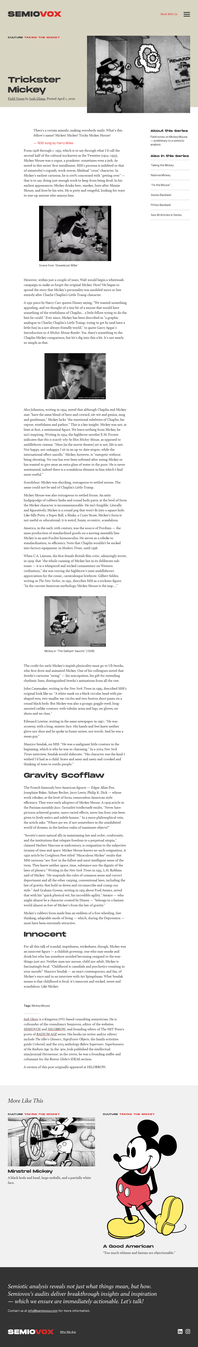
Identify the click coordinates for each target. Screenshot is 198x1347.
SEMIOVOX (32, 1029)
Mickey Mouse (41, 1005)
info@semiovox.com (43, 1310)
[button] (186, 14)
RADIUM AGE (46, 1034)
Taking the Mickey (42, 37)
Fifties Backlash (161, 205)
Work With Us (168, 14)
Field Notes (16, 99)
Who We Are (68, 1332)
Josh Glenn (37, 99)
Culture (15, 37)
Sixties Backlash (161, 195)
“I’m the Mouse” (161, 185)
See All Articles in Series (166, 215)
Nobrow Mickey (160, 175)
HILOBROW (57, 1029)
